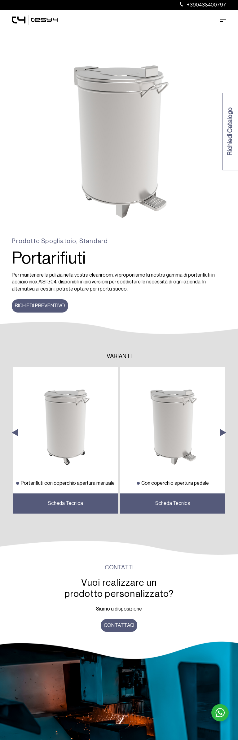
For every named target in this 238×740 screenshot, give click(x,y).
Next (223, 507)
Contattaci (119, 625)
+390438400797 (203, 4)
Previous (15, 507)
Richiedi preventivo (40, 305)
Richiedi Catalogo (230, 132)
